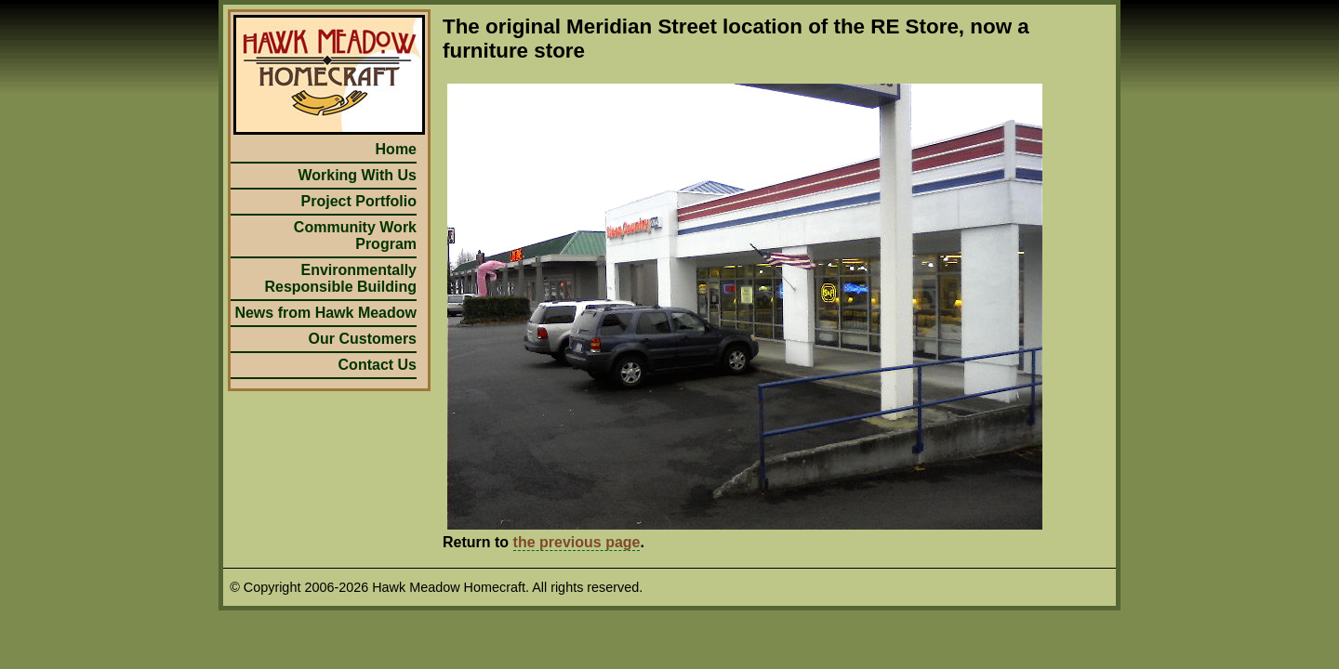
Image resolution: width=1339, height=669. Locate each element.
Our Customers (363, 339)
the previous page (577, 542)
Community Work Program (355, 235)
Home (396, 149)
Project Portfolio (359, 201)
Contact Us (377, 365)
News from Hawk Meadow (325, 313)
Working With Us (357, 175)
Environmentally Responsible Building (340, 278)
